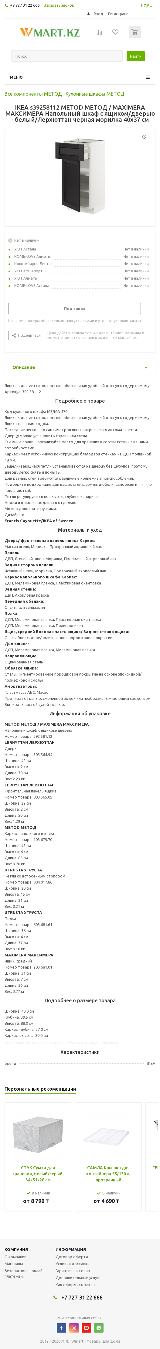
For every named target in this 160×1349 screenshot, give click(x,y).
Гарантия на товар (73, 1271)
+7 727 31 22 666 (24, 5)
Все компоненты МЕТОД (33, 94)
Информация (71, 1249)
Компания (16, 1249)
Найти (135, 56)
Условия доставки (73, 1264)
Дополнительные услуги (78, 1278)
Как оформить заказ (75, 1285)
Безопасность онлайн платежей (25, 1273)
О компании (15, 1257)
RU (149, 5)
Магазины (14, 1264)
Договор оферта (72, 1257)
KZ (143, 5)
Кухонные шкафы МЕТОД (95, 94)
